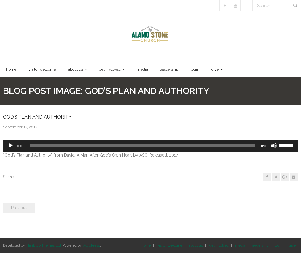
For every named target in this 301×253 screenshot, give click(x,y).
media (240, 245)
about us (196, 245)
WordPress (91, 245)
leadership (260, 245)
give (292, 245)
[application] (150, 146)
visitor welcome (169, 245)
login (278, 245)
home (146, 245)
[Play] (11, 146)
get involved (219, 245)
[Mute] (274, 146)
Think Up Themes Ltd (43, 245)
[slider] (142, 145)
